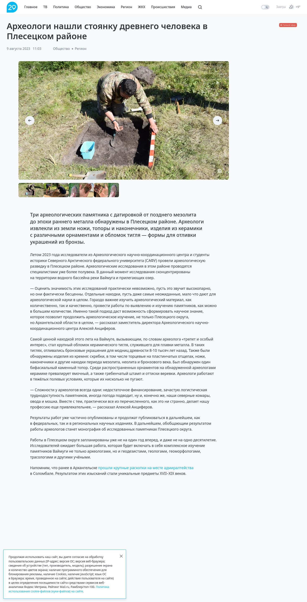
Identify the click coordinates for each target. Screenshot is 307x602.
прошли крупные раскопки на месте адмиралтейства (145, 467)
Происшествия (163, 7)
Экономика (106, 7)
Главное (30, 7)
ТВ (45, 7)
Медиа (186, 7)
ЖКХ (141, 7)
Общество (83, 7)
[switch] (265, 7)
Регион (126, 7)
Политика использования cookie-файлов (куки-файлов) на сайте (59, 589)
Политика (61, 7)
